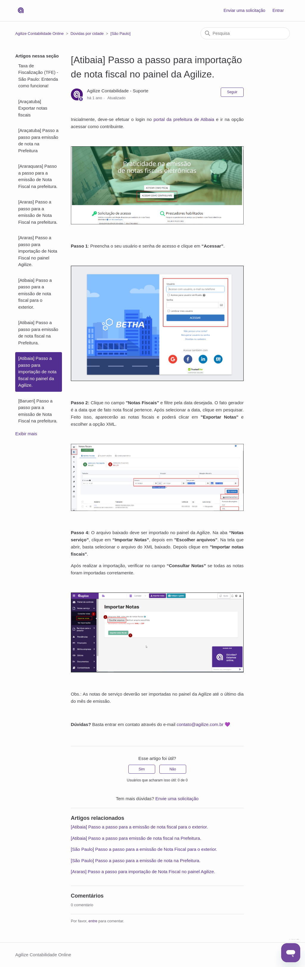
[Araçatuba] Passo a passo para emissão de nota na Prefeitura (38, 140)
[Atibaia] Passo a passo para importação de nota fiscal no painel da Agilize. (37, 372)
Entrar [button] (278, 10)
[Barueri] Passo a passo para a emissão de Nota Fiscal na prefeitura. (37, 411)
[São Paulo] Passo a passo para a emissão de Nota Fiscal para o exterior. (144, 849)
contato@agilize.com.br (200, 724)
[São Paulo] (120, 33)
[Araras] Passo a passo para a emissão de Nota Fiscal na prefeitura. (37, 212)
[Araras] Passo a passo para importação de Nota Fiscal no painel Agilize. (37, 251)
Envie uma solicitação (177, 798)
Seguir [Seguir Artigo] (232, 92)
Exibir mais (26, 433)
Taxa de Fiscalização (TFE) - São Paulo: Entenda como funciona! (38, 75)
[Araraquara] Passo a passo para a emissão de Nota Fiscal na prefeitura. (37, 176)
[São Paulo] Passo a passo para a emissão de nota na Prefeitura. (135, 860)
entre (92, 921)
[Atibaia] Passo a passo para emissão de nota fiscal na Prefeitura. (38, 332)
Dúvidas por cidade (87, 33)
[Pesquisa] (245, 33)
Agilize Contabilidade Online (39, 33)
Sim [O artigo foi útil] (142, 769)
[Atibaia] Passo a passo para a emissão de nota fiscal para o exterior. (35, 294)
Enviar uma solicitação (244, 10)
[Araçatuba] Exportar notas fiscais (32, 108)
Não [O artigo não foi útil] (172, 769)
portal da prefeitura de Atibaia (183, 119)
